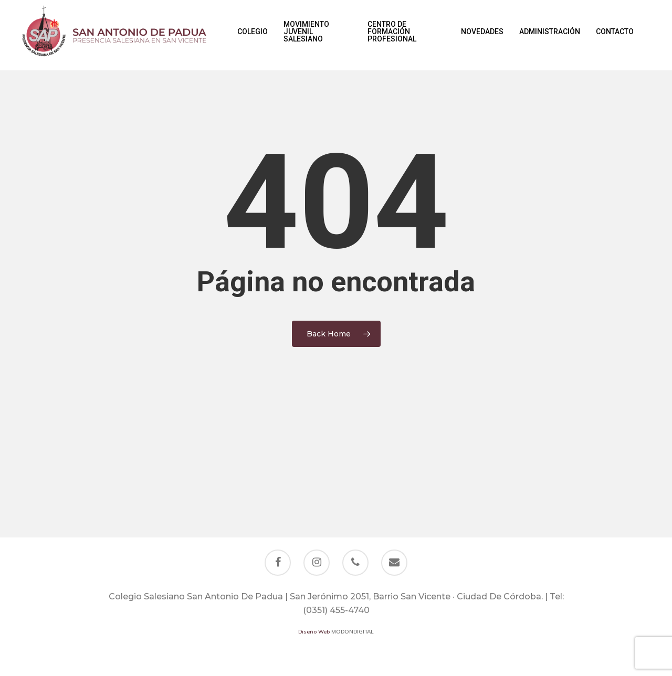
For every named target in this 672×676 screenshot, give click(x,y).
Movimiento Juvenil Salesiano (306, 35)
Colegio (252, 35)
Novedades (482, 35)
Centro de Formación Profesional (392, 35)
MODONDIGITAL (352, 631)
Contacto (615, 35)
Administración (549, 35)
